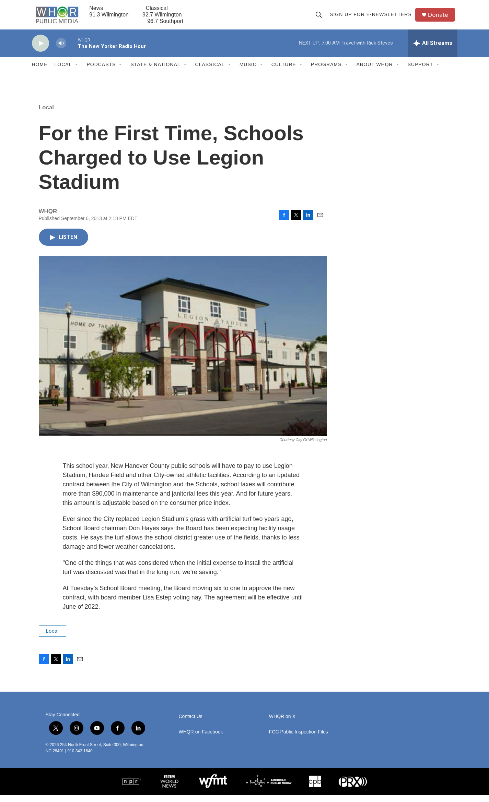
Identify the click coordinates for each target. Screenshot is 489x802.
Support (420, 71)
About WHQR (375, 71)
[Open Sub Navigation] (77, 71)
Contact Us (190, 723)
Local (63, 71)
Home (40, 71)
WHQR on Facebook (201, 738)
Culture (283, 71)
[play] (40, 50)
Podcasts (101, 71)
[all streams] (432, 49)
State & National (155, 71)
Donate (440, 18)
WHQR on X (282, 723)
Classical (210, 71)
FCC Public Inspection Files (298, 738)
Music (248, 71)
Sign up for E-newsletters (372, 18)
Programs (326, 71)
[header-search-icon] (320, 18)
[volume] (61, 50)
